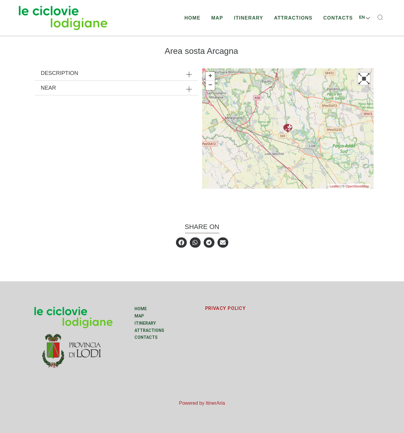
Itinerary (248, 17)
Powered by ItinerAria (202, 403)
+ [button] (210, 76)
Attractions (293, 17)
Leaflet (335, 186)
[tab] (116, 73)
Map (217, 17)
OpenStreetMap (357, 186)
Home (192, 17)
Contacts (338, 17)
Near (48, 88)
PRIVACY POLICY (225, 308)
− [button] (210, 85)
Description (59, 73)
